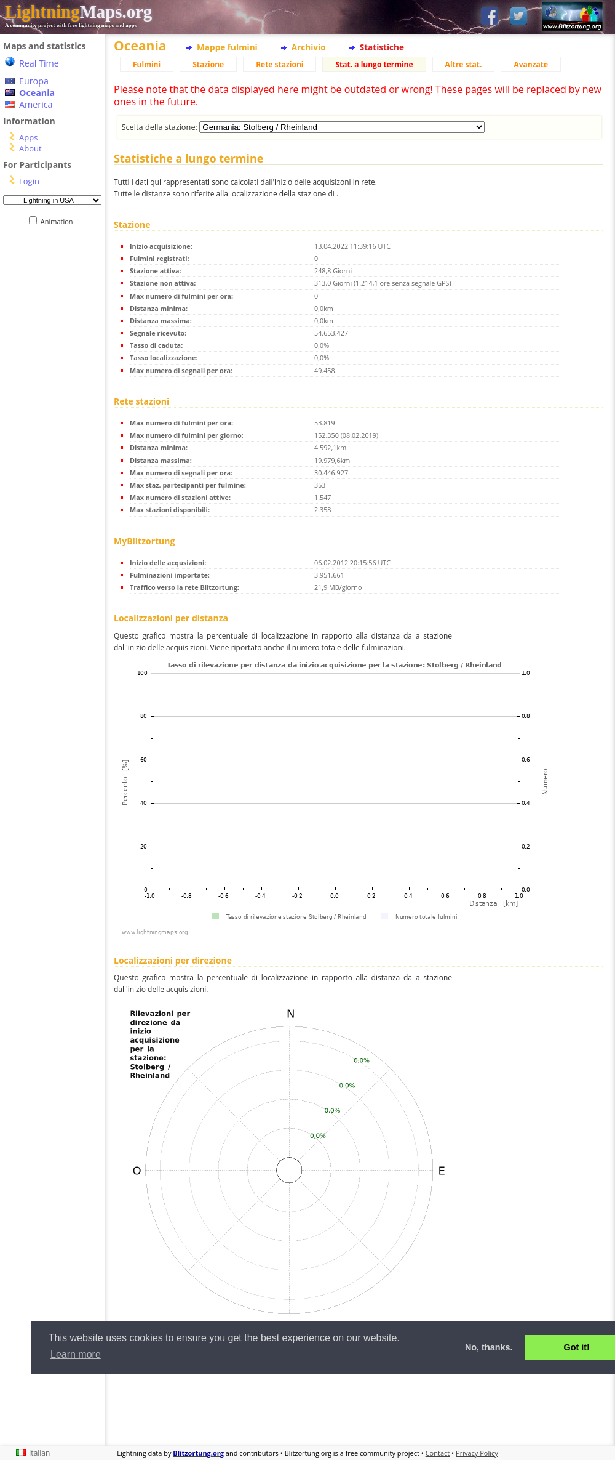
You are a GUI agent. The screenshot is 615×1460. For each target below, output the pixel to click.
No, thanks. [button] (489, 1347)
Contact (438, 1453)
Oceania (37, 93)
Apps (28, 137)
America (36, 104)
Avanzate (531, 64)
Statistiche (382, 47)
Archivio (309, 47)
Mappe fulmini (227, 47)
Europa (34, 81)
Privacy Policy (477, 1453)
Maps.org (78, 12)
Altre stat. (463, 64)
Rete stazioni (279, 64)
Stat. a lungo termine (374, 64)
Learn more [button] (75, 1354)
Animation (59, 221)
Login (29, 181)
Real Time (39, 63)
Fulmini (147, 64)
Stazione (208, 64)
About (30, 148)
